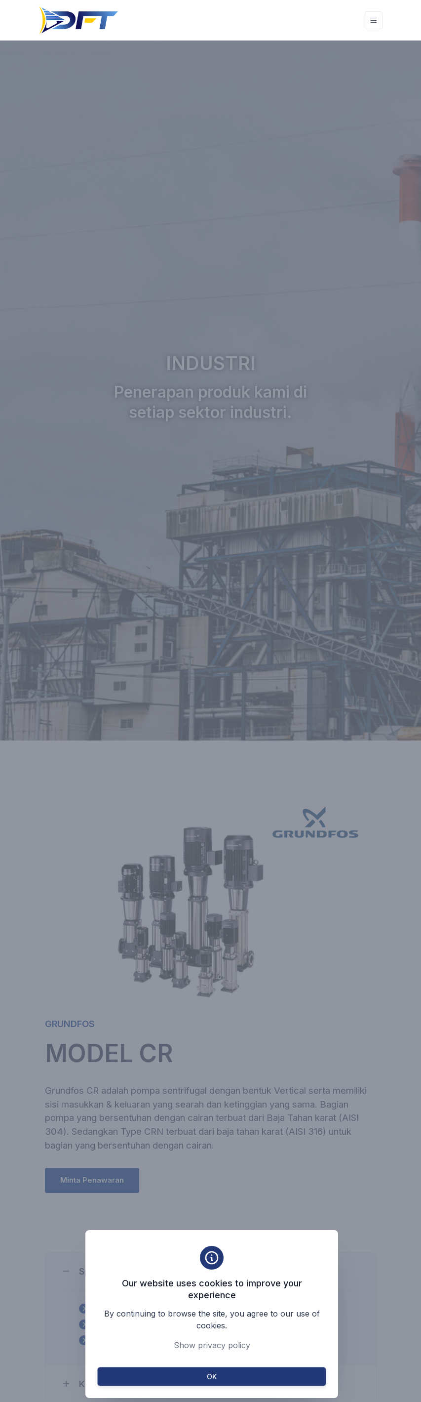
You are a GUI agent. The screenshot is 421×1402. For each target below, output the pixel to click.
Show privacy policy (212, 1345)
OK (212, 1376)
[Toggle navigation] (374, 20)
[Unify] (78, 20)
